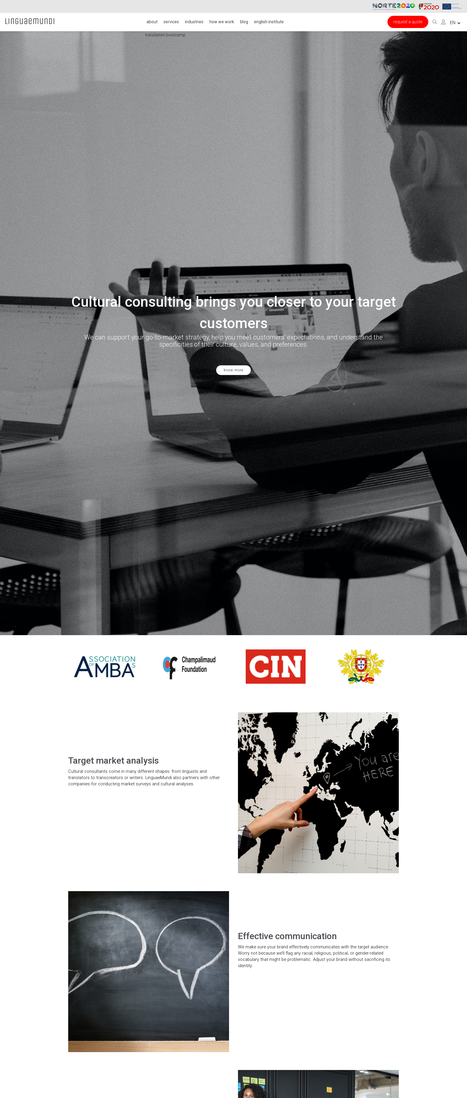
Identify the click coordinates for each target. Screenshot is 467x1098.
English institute (269, 21)
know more (233, 370)
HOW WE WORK (221, 21)
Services (171, 21)
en (455, 22)
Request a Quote (407, 21)
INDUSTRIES (194, 21)
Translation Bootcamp (165, 34)
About (152, 21)
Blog (244, 21)
